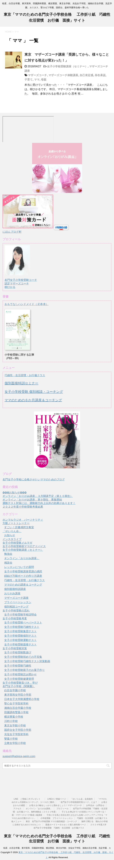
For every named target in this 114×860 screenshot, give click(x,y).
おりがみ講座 (12, 593)
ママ (37, 79)
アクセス (17, 808)
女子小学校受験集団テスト (20, 631)
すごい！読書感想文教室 (19, 527)
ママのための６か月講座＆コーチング (33, 400)
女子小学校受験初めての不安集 (23, 656)
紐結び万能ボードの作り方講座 (23, 575)
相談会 (8, 562)
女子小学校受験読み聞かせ (20, 674)
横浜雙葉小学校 (13, 716)
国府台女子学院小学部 (17, 729)
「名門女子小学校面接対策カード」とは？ (78, 802)
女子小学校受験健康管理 (19, 678)
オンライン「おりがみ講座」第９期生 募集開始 (32, 499)
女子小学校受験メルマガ (17, 542)
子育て (28, 79)
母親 (43, 79)
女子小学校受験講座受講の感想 (23, 571)
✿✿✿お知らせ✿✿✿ (15, 492)
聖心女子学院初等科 (16, 703)
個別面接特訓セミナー (21, 383)
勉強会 (8, 553)
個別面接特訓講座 (15, 589)
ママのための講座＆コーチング (23, 584)
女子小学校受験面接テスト (20, 644)
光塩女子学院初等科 (16, 734)
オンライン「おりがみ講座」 (21, 558)
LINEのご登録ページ (56, 799)
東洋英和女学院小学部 (17, 694)
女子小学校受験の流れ (16, 610)
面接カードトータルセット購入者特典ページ (65, 824)
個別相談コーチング (16, 606)
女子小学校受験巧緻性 (17, 665)
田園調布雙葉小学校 (16, 712)
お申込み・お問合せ (95, 805)
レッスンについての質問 (19, 567)
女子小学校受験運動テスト (20, 640)
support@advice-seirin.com (19, 756)
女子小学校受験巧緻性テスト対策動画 (27, 661)
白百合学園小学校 (15, 690)
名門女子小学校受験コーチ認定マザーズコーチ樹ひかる (21, 280)
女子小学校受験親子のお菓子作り (24, 670)
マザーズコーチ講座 (16, 597)
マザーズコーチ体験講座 (63, 75)
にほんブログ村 (12, 231)
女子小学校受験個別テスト (20, 635)
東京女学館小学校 (15, 725)
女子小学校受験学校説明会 (20, 614)
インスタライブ (12, 539)
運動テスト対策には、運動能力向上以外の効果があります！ (39, 503)
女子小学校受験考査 (15, 618)
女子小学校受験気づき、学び (20, 682)
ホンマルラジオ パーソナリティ (23, 519)
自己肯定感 (86, 75)
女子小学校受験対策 (15, 648)
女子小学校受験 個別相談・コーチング (34, 391)
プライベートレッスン (17, 602)
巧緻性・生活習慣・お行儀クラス (25, 375)
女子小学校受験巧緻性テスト (21, 626)
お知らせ (9, 535)
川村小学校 (11, 721)
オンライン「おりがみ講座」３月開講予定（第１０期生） (38, 496)
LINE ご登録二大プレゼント (28, 799)
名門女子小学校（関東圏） (19, 686)
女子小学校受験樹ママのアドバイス (24, 546)
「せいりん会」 (12, 531)
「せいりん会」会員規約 (81, 799)
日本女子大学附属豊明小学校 (21, 699)
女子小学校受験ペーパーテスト (23, 622)
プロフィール (62, 808)
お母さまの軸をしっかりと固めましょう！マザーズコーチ (55, 805)
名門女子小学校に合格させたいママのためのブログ (34, 479)
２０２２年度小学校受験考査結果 (23, 506)
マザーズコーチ (37, 75)
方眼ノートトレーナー (16, 523)
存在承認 (100, 75)
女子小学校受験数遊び (17, 652)
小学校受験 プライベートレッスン (56, 818)
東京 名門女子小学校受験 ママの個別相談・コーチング (51, 821)
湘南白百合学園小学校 (17, 707)
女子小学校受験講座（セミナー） (67, 66)
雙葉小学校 (11, 738)
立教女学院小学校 (15, 743)
